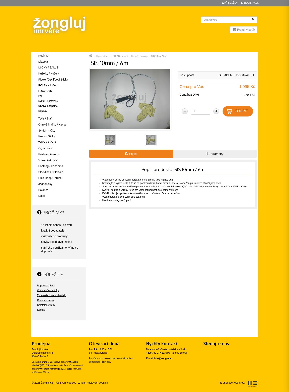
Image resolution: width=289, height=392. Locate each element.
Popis (131, 153)
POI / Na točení (120, 56)
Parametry (214, 153)
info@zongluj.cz (163, 358)
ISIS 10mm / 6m (158, 56)
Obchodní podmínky (48, 290)
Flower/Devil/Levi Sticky (53, 79)
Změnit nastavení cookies (93, 382)
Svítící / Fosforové (48, 101)
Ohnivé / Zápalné (139, 56)
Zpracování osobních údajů (51, 295)
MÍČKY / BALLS (48, 67)
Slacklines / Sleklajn (50, 172)
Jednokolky (45, 184)
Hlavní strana (102, 56)
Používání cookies (65, 382)
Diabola (43, 61)
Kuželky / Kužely (48, 73)
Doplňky (42, 111)
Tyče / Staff (45, 118)
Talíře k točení (47, 142)
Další (41, 195)
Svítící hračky (46, 130)
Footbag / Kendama (50, 166)
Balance (43, 190)
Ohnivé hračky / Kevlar (52, 124)
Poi (40, 96)
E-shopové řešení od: (238, 384)
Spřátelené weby (46, 305)
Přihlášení (230, 2)
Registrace (250, 2)
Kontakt (41, 309)
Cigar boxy (45, 148)
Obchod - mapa (45, 300)
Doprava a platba (46, 285)
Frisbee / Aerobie (49, 154)
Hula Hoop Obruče (50, 178)
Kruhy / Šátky (46, 136)
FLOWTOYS (45, 91)
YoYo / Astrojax (47, 160)
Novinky (43, 55)
